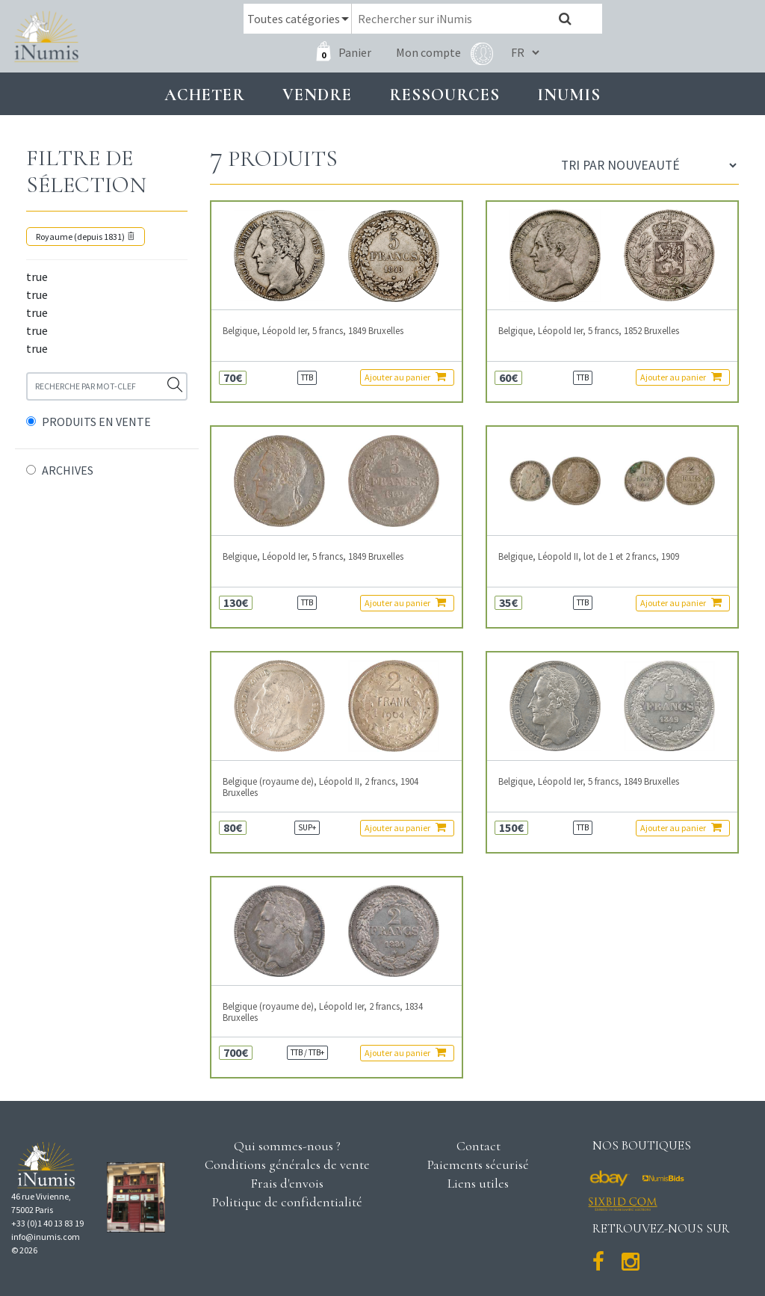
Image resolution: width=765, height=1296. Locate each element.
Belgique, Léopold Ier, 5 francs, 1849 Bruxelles (313, 330)
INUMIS (569, 94)
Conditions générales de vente (287, 1164)
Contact (478, 1146)
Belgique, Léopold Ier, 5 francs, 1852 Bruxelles (588, 330)
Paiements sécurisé (478, 1164)
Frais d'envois (286, 1183)
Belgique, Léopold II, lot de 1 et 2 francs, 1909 (588, 556)
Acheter (204, 94)
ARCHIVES (67, 470)
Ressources (444, 94)
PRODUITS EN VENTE (96, 421)
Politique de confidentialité (287, 1202)
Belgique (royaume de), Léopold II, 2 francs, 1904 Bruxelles (320, 787)
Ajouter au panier (405, 377)
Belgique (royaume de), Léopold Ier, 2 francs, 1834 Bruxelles (323, 1012)
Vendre (317, 94)
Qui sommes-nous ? (287, 1146)
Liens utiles (478, 1183)
